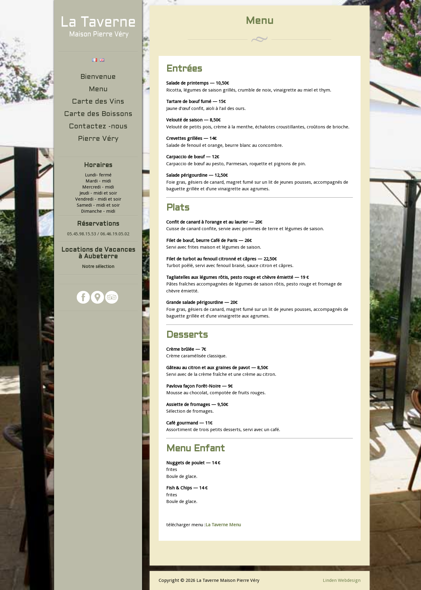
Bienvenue (98, 77)
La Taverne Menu (223, 524)
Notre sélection (98, 266)
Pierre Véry (98, 139)
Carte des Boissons (98, 114)
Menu (98, 89)
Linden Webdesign (342, 580)
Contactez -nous (98, 127)
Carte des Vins (98, 102)
